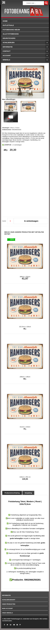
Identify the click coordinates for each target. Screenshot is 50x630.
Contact (26, 51)
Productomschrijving (12, 493)
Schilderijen (26, 42)
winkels (26, 60)
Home (5, 21)
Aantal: (4, 221)
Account (26, 55)
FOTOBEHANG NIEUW (11, 30)
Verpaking (28, 493)
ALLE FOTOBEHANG (11, 34)
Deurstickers (9, 38)
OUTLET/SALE (8, 25)
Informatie (26, 47)
